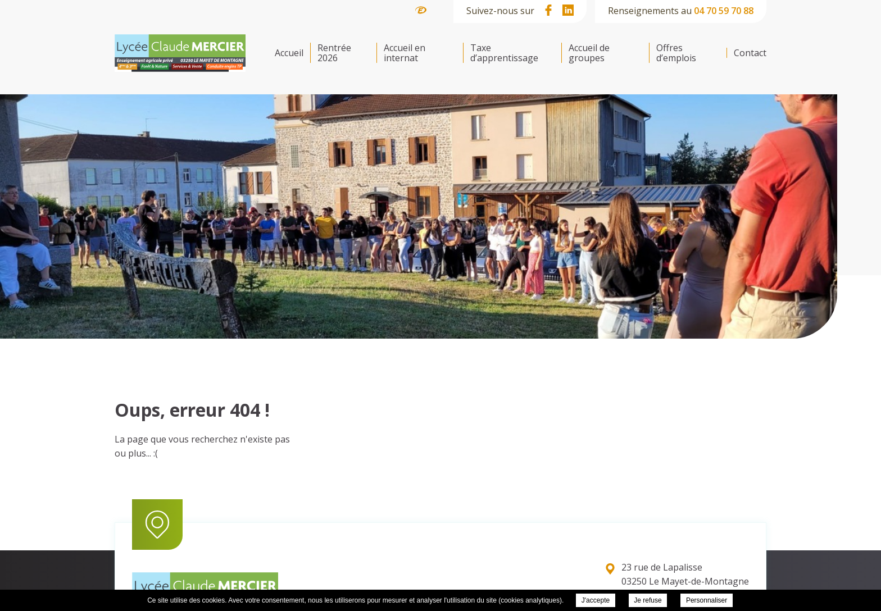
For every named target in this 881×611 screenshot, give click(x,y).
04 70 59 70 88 (723, 10)
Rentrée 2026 (334, 53)
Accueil (289, 53)
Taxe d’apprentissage (504, 53)
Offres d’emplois (676, 53)
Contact (750, 53)
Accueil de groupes (589, 53)
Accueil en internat (404, 53)
